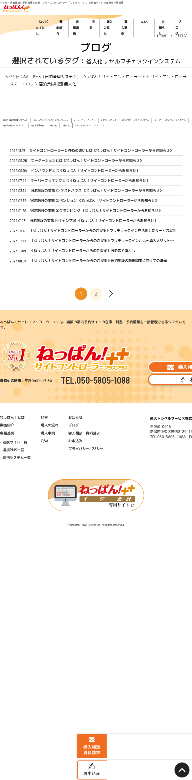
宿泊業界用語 (164, 84)
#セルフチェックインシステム (107, 119)
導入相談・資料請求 (155, 376)
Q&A (152, 15)
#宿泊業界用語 (180, 119)
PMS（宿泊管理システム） (43, 84)
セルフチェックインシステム (138, 65)
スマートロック (145, 84)
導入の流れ (125, 15)
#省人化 (16, 124)
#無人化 (5, 124)
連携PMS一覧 (16, 447)
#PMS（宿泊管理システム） (12, 119)
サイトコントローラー (121, 84)
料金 (111, 15)
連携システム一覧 (19, 453)
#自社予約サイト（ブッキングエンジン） (39, 124)
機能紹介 (85, 15)
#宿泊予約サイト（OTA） (160, 119)
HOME (162, 28)
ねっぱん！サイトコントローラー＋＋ (83, 84)
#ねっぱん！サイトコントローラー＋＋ (40, 119)
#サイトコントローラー (67, 119)
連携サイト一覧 (17, 441)
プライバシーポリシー (72, 446)
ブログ (178, 15)
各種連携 (99, 15)
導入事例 (140, 15)
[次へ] (111, 330)
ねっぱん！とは (67, 15)
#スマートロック (86, 119)
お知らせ (164, 15)
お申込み (155, 392)
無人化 (177, 84)
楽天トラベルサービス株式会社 (140, 422)
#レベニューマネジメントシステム (135, 119)
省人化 (89, 60)
